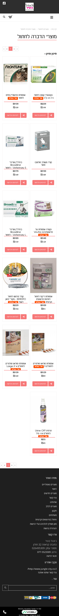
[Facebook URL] (4, 3)
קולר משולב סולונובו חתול (43, 164)
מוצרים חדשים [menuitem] (50, 493)
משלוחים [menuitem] (53, 515)
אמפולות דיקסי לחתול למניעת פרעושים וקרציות (43, 299)
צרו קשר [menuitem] (53, 497)
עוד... (54, 578)
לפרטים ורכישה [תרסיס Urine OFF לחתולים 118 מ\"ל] (40, 450)
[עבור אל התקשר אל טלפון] (5, 612)
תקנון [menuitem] (54, 510)
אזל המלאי (38, 98)
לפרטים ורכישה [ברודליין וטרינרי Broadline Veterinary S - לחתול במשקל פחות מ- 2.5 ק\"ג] (12, 182)
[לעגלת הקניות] (10, 17)
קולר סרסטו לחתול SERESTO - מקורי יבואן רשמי (16, 299)
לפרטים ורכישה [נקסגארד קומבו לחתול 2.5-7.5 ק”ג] (40, 115)
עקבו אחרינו (51, 562)
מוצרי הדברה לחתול (28, 29)
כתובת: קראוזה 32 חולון (45, 544)
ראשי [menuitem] (54, 488)
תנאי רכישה (51, 555)
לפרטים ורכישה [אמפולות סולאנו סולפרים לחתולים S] (40, 383)
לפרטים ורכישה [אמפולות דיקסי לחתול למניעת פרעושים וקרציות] (40, 316)
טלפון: (54, 551)
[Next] (6, 49)
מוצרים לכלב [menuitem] (51, 506)
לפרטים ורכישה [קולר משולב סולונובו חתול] (40, 182)
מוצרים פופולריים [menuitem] (49, 484)
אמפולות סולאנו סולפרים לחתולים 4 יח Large (16, 365)
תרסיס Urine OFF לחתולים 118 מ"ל (43, 432)
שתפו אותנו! (43, 572)
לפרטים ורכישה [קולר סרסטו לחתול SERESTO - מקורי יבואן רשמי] (12, 316)
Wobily (21, 609)
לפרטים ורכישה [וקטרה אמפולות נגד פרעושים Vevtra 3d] (40, 249)
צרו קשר (52, 534)
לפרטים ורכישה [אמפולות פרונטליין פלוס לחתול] (12, 115)
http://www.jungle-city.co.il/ (42, 568)
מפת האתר (51, 478)
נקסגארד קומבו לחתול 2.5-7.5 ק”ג (44, 96)
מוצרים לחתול (43, 29)
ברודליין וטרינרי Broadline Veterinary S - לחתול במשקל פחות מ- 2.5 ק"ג (15, 166)
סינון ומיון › (51, 53)
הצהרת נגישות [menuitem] (50, 528)
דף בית (54, 29)
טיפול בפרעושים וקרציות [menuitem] (46, 519)
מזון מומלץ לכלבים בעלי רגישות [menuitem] (43, 523)
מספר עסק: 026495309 (44, 548)
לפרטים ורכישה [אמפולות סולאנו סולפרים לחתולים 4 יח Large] (12, 383)
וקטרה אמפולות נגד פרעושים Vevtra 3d (43, 231)
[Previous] (14, 49)
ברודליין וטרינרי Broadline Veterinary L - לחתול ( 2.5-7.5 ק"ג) (15, 233)
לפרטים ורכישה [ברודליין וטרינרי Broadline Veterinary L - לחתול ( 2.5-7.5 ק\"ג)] (12, 249)
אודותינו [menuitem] (53, 502)
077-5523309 (44, 551)
